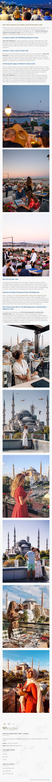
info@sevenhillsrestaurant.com (12, 745)
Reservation (5, 757)
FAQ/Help (5, 754)
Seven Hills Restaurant (8, 773)
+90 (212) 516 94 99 (10, 743)
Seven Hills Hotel (7, 771)
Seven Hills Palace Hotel (8, 768)
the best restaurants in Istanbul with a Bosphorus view (31, 295)
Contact (4, 759)
